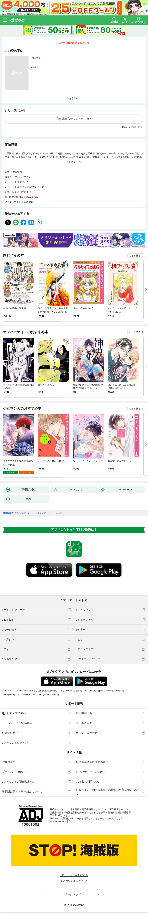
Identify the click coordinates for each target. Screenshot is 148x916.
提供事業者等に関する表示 (92, 761)
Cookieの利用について (89, 781)
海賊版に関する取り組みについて (22, 791)
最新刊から (137, 127)
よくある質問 (84, 722)
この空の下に (24, 192)
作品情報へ (72, 98)
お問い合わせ (10, 732)
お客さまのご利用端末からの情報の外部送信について (107, 791)
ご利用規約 (8, 761)
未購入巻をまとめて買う (77, 118)
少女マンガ (23, 181)
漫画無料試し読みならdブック (16, 513)
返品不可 (35, 67)
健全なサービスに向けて (91, 771)
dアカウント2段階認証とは (18, 781)
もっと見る (134, 255)
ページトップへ (74, 894)
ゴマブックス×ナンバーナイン (33, 187)
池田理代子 (36, 58)
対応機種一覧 (84, 713)
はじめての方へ (14, 713)
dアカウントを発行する (74, 875)
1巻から (126, 127)
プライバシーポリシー (15, 771)
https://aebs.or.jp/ (61, 821)
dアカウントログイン (15, 742)
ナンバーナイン (23, 176)
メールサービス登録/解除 (17, 722)
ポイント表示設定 (87, 732)
